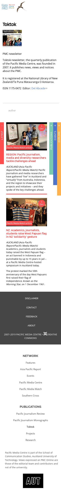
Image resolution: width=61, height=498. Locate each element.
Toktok (30, 426)
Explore (59, 136)
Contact (31, 307)
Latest (1, 152)
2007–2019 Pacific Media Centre (22, 334)
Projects (30, 433)
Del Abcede (39, 88)
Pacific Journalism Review (30, 413)
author (12, 110)
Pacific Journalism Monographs (30, 420)
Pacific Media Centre (30, 382)
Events (55, 135)
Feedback (31, 316)
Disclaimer (31, 298)
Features (30, 362)
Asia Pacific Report (30, 369)
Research (31, 440)
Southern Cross (30, 395)
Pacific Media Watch (30, 389)
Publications (51, 141)
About (31, 325)
